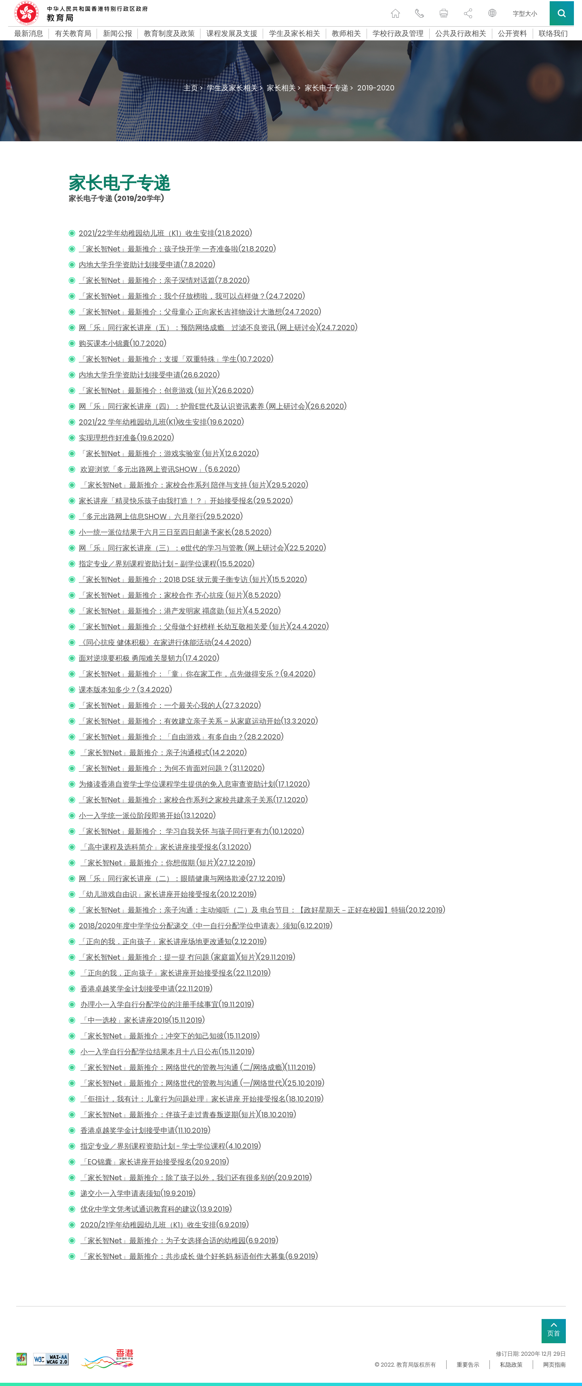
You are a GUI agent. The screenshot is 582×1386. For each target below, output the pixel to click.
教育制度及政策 (169, 33)
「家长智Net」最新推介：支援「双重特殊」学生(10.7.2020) (176, 359)
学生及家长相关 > (235, 88)
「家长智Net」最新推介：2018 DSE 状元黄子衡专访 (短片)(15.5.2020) (193, 579)
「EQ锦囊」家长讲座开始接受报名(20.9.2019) (154, 1162)
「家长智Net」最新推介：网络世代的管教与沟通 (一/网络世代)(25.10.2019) (202, 1083)
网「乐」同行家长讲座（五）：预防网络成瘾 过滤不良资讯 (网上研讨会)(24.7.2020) (218, 327)
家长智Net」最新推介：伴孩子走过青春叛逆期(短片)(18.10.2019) (192, 1115)
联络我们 (553, 33)
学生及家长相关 (294, 33)
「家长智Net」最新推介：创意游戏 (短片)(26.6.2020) (166, 390)
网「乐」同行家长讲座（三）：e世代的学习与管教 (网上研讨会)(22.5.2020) (202, 548)
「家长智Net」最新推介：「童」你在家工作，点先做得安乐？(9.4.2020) (197, 674)
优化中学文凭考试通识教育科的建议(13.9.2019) (156, 1209)
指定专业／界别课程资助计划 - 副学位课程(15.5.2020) (166, 564)
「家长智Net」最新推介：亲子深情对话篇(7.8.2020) (164, 280)
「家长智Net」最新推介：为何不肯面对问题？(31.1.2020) (171, 768)
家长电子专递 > (329, 88)
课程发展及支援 (232, 33)
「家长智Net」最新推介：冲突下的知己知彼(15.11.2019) (169, 1036)
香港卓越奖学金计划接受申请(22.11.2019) (146, 989)
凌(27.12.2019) (262, 878)
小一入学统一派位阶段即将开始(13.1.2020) (147, 815)
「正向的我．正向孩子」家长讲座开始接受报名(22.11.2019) (175, 973)
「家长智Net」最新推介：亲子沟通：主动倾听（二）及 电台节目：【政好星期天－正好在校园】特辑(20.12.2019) (262, 910)
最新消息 (28, 33)
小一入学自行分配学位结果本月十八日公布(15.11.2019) (167, 1052)
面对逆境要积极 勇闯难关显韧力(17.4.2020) (149, 658)
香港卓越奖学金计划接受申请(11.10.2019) (145, 1130)
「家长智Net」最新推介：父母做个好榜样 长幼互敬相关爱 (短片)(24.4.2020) (204, 627)
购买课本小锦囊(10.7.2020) (122, 343)
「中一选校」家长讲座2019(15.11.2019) (142, 1020)
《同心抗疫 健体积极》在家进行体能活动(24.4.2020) (165, 642)
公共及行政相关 (460, 33)
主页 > (193, 88)
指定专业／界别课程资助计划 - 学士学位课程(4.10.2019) (170, 1146)
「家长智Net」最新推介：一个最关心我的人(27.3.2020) (170, 705)
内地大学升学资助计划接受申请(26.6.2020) (149, 375)
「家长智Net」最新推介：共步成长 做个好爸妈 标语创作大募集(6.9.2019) (199, 1256)
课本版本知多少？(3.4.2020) (125, 690)
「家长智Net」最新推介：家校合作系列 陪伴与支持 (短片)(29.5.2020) (194, 485)
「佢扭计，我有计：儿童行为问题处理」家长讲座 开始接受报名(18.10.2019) (201, 1099)
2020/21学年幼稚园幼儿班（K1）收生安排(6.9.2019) (164, 1225)
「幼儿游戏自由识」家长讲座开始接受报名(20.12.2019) (167, 894)
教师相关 (346, 33)
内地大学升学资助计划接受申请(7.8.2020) (147, 265)
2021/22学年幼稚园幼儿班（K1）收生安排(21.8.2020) (165, 233)
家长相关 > (284, 88)
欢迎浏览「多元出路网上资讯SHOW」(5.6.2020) (160, 469)
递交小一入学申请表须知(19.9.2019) (137, 1193)
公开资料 (512, 33)
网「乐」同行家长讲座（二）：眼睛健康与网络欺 (159, 878)
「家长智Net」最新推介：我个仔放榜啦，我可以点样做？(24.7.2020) (192, 296)
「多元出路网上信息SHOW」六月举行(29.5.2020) (160, 516)
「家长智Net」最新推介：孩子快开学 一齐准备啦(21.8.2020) (177, 249)
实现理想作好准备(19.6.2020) (126, 438)
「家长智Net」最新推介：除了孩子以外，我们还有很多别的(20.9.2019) (196, 1177)
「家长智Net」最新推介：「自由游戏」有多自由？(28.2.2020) (181, 737)
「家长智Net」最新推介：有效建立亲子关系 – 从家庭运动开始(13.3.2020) (198, 721)
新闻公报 (117, 33)
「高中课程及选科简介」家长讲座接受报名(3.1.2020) (165, 847)
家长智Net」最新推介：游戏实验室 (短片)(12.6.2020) (172, 453)
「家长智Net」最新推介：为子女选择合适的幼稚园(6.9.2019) (179, 1240)
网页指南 (554, 1365)
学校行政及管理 (398, 33)
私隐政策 (511, 1365)
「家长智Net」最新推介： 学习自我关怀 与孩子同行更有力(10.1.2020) (191, 831)
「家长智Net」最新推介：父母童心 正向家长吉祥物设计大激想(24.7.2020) (200, 312)
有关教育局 (73, 33)
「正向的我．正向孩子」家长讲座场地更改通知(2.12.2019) (172, 941)
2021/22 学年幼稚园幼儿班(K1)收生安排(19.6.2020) (161, 422)
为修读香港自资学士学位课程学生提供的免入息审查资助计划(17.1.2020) (194, 784)
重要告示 (468, 1365)
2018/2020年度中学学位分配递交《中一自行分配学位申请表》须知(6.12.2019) (205, 926)
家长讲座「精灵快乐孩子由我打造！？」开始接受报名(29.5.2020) (186, 501)
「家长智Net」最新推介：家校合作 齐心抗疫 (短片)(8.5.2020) (179, 595)
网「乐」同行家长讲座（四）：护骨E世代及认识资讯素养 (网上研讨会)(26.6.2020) (212, 406)
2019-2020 (375, 88)
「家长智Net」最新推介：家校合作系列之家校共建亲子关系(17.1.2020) (193, 800)
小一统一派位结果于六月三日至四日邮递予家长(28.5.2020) (175, 532)
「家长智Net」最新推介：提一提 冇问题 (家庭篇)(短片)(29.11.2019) (187, 957)
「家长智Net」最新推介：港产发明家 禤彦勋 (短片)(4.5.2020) (179, 611)
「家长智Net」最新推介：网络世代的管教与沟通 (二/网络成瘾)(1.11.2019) (197, 1067)
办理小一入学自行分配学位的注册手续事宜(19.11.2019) (167, 1004)
